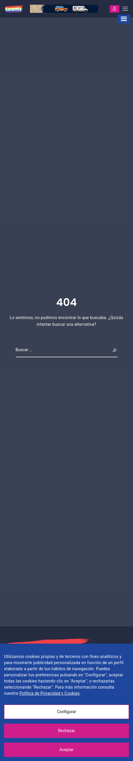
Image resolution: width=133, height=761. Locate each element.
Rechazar (66, 730)
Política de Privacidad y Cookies (49, 693)
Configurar (66, 711)
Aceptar (66, 749)
